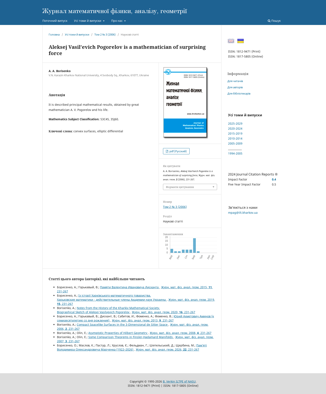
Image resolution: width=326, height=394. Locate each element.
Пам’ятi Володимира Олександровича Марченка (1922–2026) (132, 347)
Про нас (117, 21)
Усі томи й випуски (88, 21)
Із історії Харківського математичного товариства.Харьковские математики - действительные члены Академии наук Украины (112, 297)
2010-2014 (235, 138)
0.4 (274, 179)
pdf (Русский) (178, 151)
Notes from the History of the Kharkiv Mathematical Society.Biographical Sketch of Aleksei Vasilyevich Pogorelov (108, 310)
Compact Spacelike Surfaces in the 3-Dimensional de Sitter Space (122, 324)
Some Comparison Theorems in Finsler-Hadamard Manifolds (131, 337)
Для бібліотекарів (238, 93)
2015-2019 (235, 133)
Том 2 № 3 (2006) (105, 34)
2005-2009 (235, 143)
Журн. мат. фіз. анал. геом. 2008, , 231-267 (180, 333)
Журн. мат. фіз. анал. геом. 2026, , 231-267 (167, 349)
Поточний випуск (54, 21)
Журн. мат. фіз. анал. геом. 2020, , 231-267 (163, 312)
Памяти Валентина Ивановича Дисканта (129, 287)
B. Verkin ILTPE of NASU (179, 381)
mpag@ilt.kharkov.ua (243, 213)
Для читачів (235, 81)
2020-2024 (235, 128)
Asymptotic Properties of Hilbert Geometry (118, 333)
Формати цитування (180, 187)
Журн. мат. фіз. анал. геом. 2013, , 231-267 (143, 320)
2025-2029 (235, 123)
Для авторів (235, 87)
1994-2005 (235, 153)
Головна (54, 34)
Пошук (274, 21)
